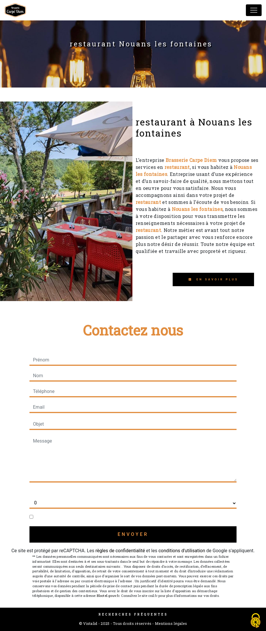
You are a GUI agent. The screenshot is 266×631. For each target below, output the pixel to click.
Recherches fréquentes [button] (133, 614)
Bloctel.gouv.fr (108, 595)
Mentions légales (170, 623)
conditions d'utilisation (181, 550)
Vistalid (90, 623)
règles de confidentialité (120, 550)
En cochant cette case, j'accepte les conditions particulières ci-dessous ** (111, 517)
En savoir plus (213, 279)
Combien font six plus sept (57, 491)
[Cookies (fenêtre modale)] (256, 621)
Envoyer (133, 534)
